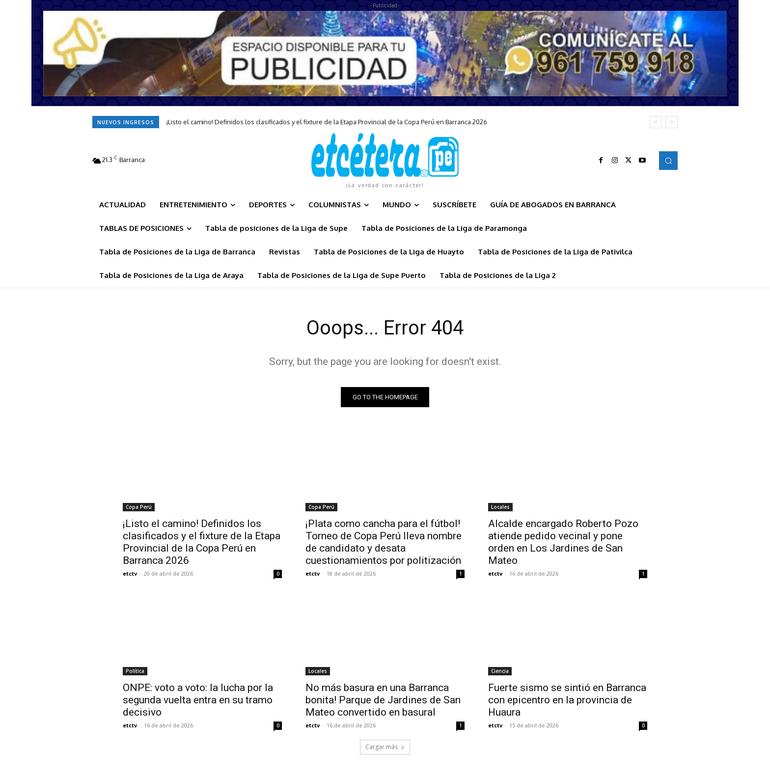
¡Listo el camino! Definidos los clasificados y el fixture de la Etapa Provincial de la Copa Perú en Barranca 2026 (326, 122)
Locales (500, 506)
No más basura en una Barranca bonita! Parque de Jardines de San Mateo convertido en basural (383, 700)
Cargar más (385, 747)
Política (135, 670)
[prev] (656, 122)
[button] (668, 160)
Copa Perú (139, 506)
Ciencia (500, 670)
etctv (130, 573)
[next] (671, 122)
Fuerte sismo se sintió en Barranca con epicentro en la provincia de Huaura (567, 700)
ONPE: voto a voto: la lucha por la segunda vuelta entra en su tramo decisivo (198, 700)
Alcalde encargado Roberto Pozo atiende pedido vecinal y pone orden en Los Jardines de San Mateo (563, 542)
